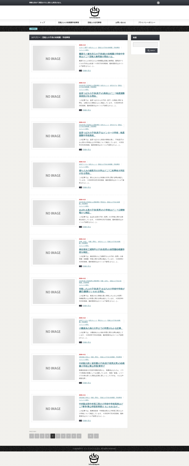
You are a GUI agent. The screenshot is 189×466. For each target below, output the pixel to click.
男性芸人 (103, 202)
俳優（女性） (83, 241)
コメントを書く (84, 50)
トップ (42, 22)
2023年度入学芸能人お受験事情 (89, 202)
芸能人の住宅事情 (94, 22)
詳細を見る (87, 71)
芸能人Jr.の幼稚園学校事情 (68, 22)
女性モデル (113, 85)
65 (90, 436)
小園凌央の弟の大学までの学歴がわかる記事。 (101, 328)
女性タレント (92, 47)
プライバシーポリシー (146, 22)
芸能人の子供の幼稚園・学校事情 (109, 47)
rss (158, 2)
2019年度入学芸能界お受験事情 (89, 281)
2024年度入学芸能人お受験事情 (89, 85)
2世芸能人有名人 (84, 357)
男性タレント (102, 320)
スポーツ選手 (83, 47)
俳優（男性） (92, 241)
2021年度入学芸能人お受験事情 (89, 125)
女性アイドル (83, 164)
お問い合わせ (121, 22)
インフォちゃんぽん (92, 449)
